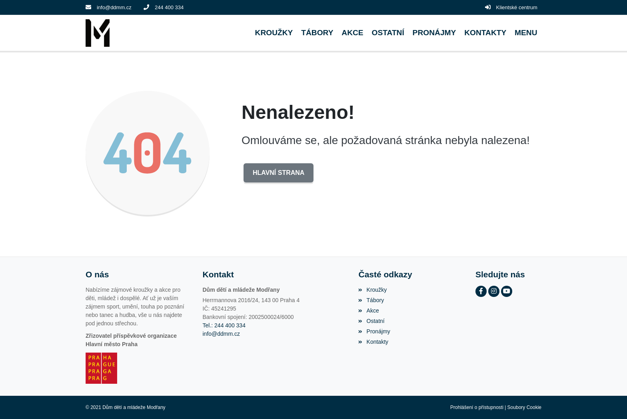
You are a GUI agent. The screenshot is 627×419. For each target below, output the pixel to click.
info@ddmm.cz (114, 7)
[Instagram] (493, 291)
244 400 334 (169, 7)
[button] (526, 33)
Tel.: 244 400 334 (224, 325)
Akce (368, 310)
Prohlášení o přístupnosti (476, 407)
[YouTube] (506, 291)
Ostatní (371, 321)
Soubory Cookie (524, 407)
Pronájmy (374, 331)
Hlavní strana (278, 172)
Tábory (371, 300)
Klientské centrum (516, 7)
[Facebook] (481, 291)
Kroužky (372, 290)
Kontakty (373, 342)
